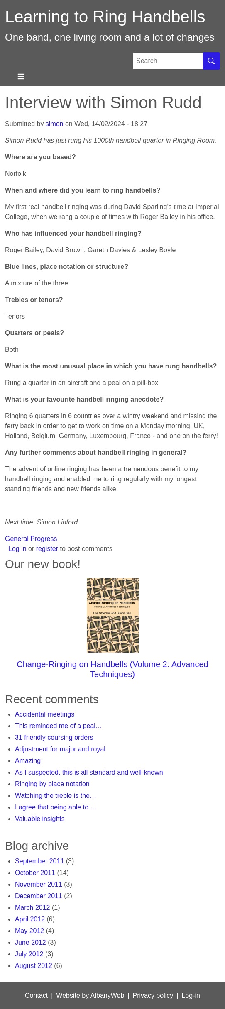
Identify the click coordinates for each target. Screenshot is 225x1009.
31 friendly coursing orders (54, 737)
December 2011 (38, 895)
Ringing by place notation (52, 783)
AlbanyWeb (107, 995)
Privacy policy (152, 995)
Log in (17, 548)
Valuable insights (40, 818)
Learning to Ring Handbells (105, 16)
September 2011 (39, 861)
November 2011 (38, 884)
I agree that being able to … (56, 807)
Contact (36, 995)
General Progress (31, 538)
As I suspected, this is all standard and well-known (89, 772)
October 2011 (35, 872)
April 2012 (30, 919)
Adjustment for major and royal (60, 749)
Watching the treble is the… (55, 795)
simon (55, 123)
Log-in (190, 995)
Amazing (28, 760)
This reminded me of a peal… (58, 725)
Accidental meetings (44, 714)
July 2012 (29, 954)
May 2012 (29, 930)
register (47, 548)
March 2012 (32, 907)
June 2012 (30, 942)
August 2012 (33, 965)
